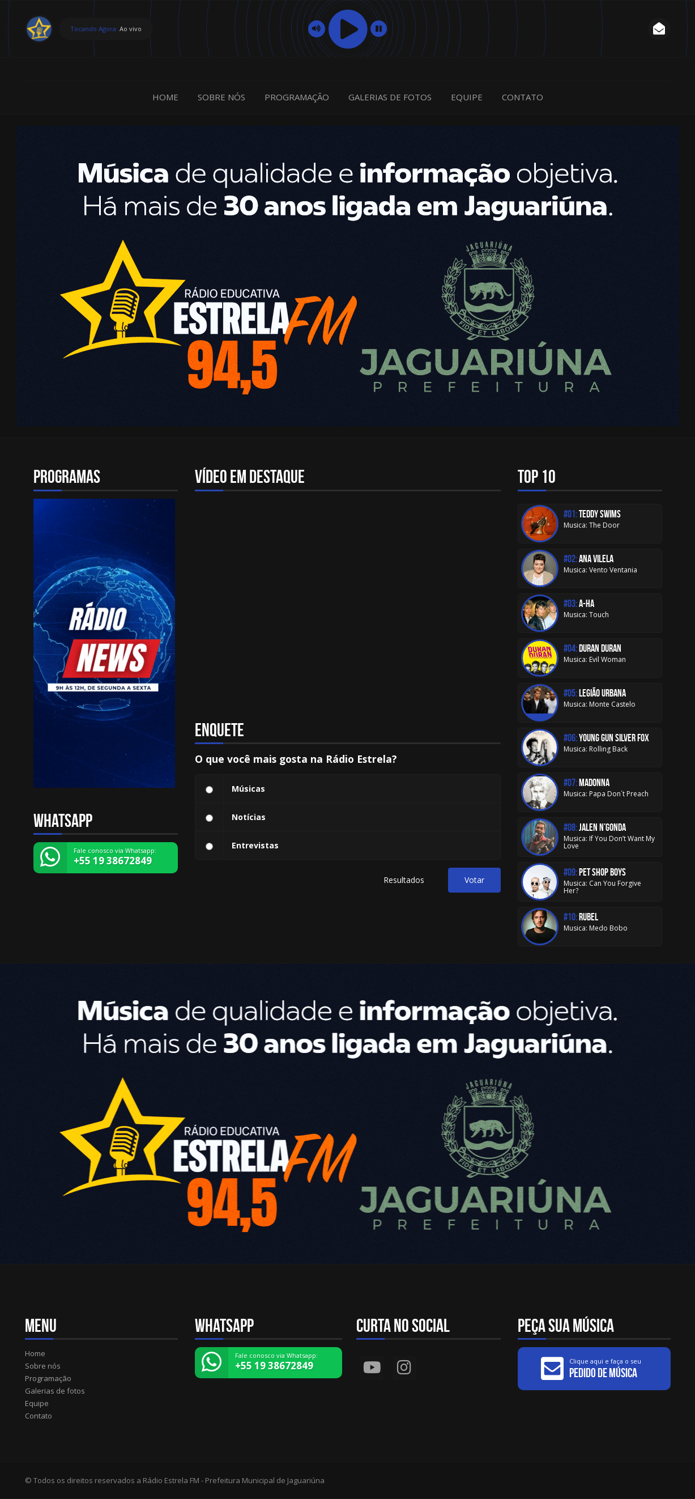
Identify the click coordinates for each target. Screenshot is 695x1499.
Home (165, 97)
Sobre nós (221, 97)
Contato (522, 97)
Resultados (403, 879)
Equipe (467, 97)
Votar (474, 879)
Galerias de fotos (390, 97)
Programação (297, 97)
